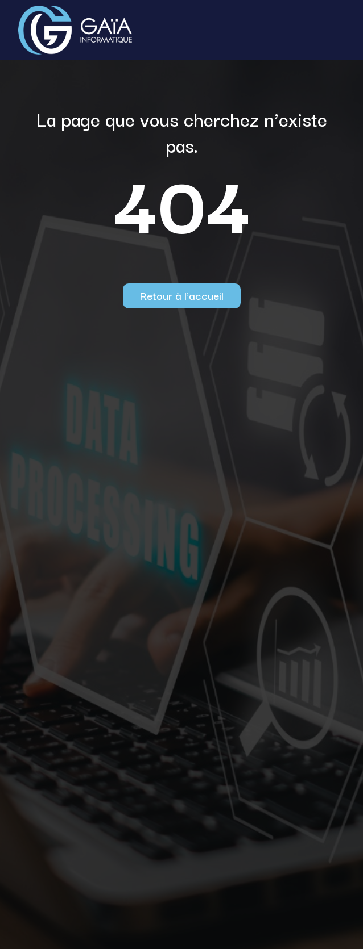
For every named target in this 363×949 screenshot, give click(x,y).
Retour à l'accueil (182, 295)
